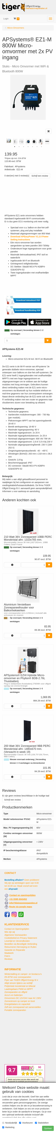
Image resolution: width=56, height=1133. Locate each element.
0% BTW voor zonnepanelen (17, 977)
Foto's (7, 956)
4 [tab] (28, 146)
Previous (3, 141)
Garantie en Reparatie (14, 950)
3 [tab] (23, 146)
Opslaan (48, 1128)
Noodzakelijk (9, 1123)
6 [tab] (37, 146)
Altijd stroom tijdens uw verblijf (18, 983)
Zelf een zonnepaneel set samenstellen (22, 1007)
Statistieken (42, 1123)
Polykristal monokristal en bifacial (19, 986)
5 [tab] (32, 146)
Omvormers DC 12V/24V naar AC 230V (22, 998)
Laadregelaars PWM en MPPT (18, 989)
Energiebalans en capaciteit (17, 1004)
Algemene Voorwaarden (15, 935)
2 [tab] (19, 146)
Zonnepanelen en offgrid (15, 992)
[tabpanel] (28, 141)
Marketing (8, 1127)
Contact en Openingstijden (16, 929)
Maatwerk (9, 953)
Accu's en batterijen (13, 995)
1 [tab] (14, 146)
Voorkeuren (26, 1123)
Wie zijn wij (9, 932)
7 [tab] (41, 146)
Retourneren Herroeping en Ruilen (20, 947)
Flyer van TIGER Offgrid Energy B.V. (21, 980)
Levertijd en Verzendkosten (17, 941)
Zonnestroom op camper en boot (19, 1001)
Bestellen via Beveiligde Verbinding (20, 944)
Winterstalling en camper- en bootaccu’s (23, 974)
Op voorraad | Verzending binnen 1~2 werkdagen (26, 332)
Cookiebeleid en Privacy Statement (20, 938)
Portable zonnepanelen (15, 1010)
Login (6, 18)
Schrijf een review (40, 176)
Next (52, 141)
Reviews (8, 959)
